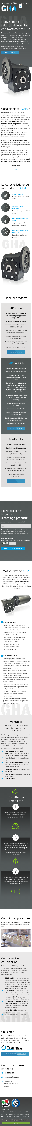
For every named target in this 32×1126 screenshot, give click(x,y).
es (26, 6)
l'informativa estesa (21, 1120)
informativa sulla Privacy (14, 529)
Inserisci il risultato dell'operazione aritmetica (15, 540)
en (23, 6)
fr (29, 6)
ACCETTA (16, 1123)
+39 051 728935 (6, 3)
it (20, 6)
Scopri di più (16, 165)
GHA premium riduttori (9, 8)
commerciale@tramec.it (21, 3)
